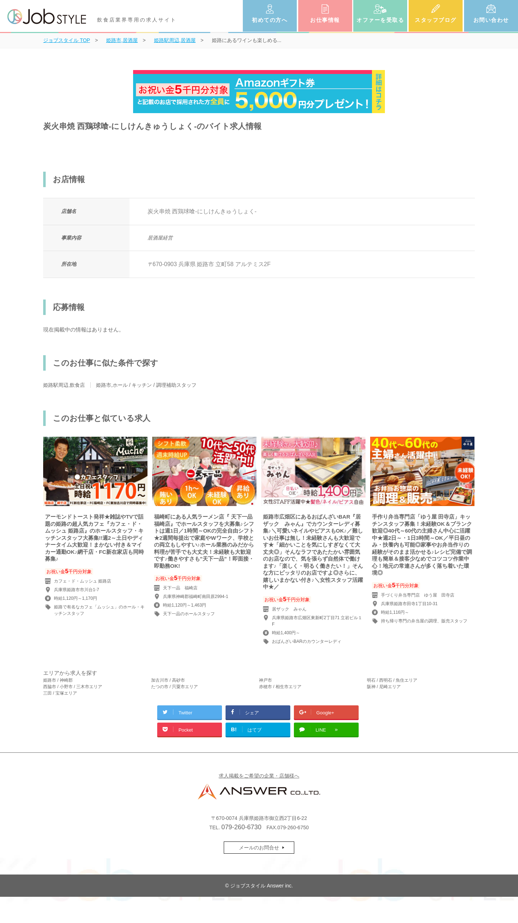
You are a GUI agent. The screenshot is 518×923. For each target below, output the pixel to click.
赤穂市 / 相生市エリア (280, 686)
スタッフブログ (435, 20)
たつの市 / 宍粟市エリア (174, 686)
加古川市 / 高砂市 (168, 680)
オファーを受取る (380, 20)
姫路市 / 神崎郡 (58, 680)
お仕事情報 (325, 20)
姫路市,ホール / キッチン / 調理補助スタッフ (146, 385)
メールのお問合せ (259, 847)
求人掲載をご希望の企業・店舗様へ (259, 776)
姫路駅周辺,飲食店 (64, 385)
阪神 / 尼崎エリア (384, 686)
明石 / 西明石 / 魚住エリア (392, 680)
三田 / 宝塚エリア (60, 693)
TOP (66, 40)
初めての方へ (269, 20)
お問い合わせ (491, 20)
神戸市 (265, 680)
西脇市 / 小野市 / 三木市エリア (72, 686)
